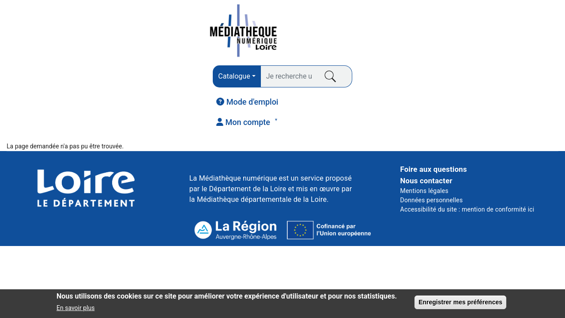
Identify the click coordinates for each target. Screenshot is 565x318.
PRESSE (130, 80)
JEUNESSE (510, 80)
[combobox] (171, 32)
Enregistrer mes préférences (460, 304)
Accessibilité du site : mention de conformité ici (467, 158)
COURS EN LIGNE (412, 80)
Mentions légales (424, 139)
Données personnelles (431, 148)
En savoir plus (75, 310)
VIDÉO (314, 80)
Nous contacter (426, 129)
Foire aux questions (433, 118)
